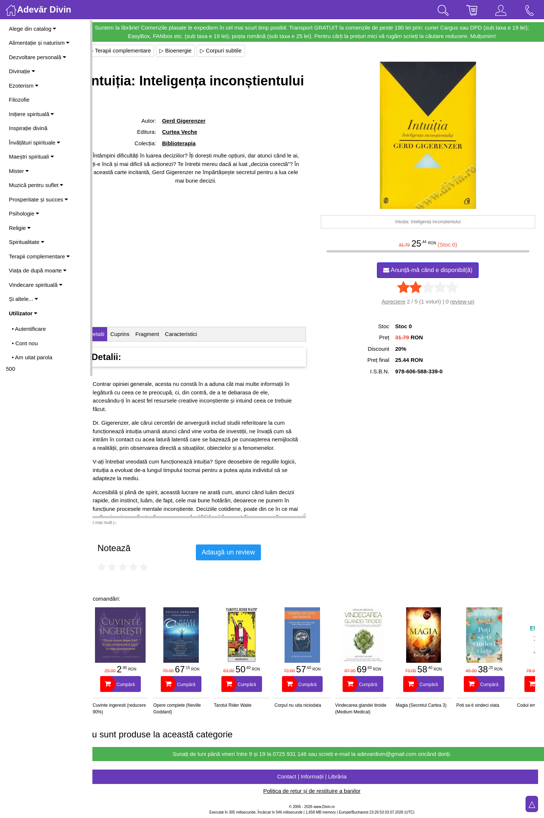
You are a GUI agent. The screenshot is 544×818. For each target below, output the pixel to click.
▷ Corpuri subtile (233, 50)
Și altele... (23, 299)
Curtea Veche (190, 152)
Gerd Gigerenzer (194, 141)
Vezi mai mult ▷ (113, 522)
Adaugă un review (241, 552)
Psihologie (24, 213)
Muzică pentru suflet (36, 185)
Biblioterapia (189, 163)
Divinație (22, 71)
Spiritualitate (26, 242)
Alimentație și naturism (39, 43)
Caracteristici (194, 334)
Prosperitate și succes (38, 199)
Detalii (109, 334)
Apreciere (396, 301)
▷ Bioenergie (188, 50)
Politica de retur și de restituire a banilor (318, 791)
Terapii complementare (39, 256)
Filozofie (19, 99)
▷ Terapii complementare (133, 50)
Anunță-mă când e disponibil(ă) (431, 270)
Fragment (159, 334)
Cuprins (132, 334)
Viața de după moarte (38, 270)
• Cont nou (25, 343)
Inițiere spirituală (31, 114)
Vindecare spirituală (35, 285)
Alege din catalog (32, 29)
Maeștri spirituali (31, 156)
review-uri (465, 301)
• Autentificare (29, 329)
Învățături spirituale (34, 142)
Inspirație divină (28, 128)
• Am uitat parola (32, 357)
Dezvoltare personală (37, 57)
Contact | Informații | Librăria (318, 776)
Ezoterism (23, 85)
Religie (20, 228)
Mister (19, 171)
